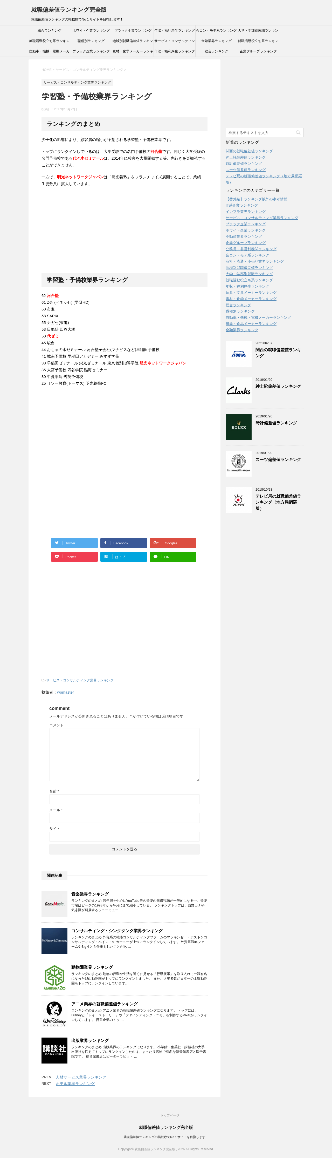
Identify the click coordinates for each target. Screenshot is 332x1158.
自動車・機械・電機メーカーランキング (49, 53)
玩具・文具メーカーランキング (251, 292)
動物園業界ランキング (92, 967)
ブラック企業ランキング (132, 30)
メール (56, 810)
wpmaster (65, 692)
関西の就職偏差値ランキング (249, 151)
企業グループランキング (258, 51)
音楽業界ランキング (90, 894)
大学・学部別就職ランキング (258, 32)
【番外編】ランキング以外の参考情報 (256, 199)
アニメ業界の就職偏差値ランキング (104, 1004)
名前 (54, 791)
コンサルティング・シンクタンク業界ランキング (117, 931)
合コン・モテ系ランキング (216, 30)
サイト (54, 829)
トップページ (170, 1115)
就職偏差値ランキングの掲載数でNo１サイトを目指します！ (165, 1137)
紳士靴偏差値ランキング (246, 157)
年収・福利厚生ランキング (174, 30)
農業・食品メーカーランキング (251, 324)
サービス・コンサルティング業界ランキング (174, 42)
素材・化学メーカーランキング (133, 53)
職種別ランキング (91, 41)
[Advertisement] (80, 233)
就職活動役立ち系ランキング (49, 42)
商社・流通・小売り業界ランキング (255, 261)
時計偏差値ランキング (244, 163)
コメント (56, 725)
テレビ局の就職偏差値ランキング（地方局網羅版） (278, 502)
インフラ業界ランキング (246, 211)
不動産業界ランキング (244, 236)
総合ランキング (49, 30)
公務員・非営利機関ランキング (251, 249)
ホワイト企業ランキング (91, 30)
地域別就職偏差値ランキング (133, 42)
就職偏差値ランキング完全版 (69, 9)
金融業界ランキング (216, 41)
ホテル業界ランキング (75, 1083)
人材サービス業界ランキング (81, 1077)
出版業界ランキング (90, 1040)
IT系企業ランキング (242, 205)
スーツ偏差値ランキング (246, 170)
